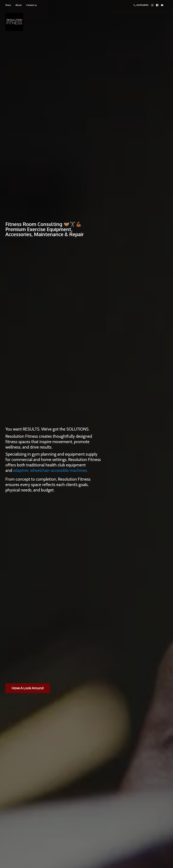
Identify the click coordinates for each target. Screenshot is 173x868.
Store (8, 5)
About (18, 5)
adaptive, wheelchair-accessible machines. (50, 470)
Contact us (31, 5)
